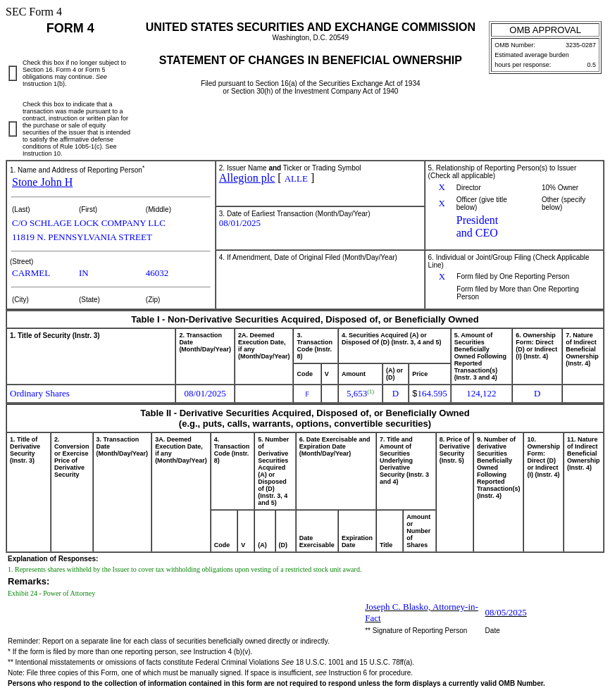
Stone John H (42, 182)
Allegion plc (247, 178)
